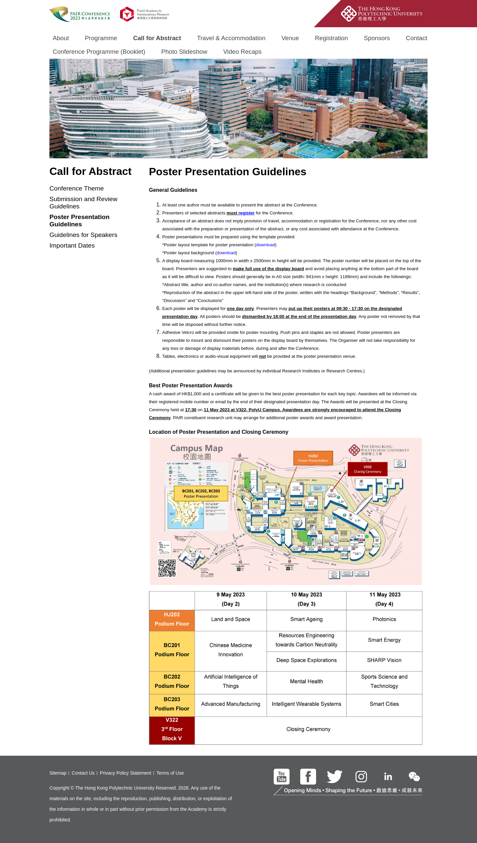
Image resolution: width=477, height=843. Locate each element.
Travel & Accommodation (231, 38)
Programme (101, 38)
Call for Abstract (157, 38)
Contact (416, 38)
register (246, 212)
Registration (331, 38)
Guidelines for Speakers (83, 234)
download (265, 244)
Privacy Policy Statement (125, 773)
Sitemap (57, 773)
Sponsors (377, 38)
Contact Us (83, 773)
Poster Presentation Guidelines (79, 220)
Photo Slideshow (184, 51)
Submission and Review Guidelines (83, 202)
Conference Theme (76, 188)
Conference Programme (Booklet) (99, 51)
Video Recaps (242, 51)
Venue (290, 38)
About (61, 38)
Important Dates (72, 245)
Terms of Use (170, 773)
